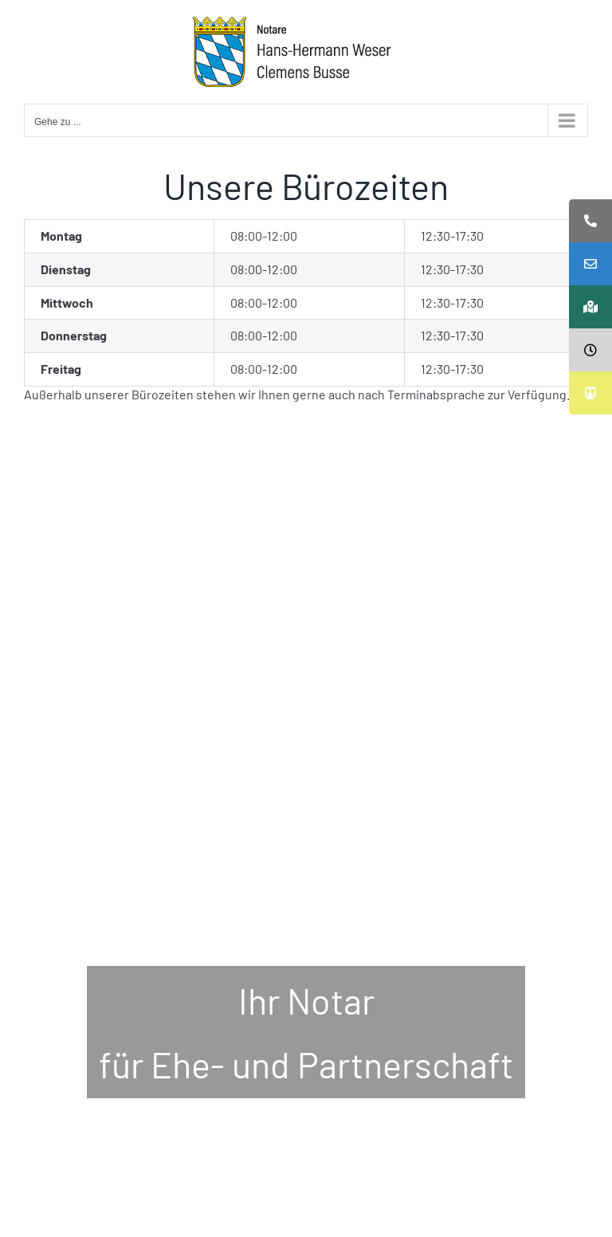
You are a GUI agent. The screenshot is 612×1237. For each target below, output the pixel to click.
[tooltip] (590, 220)
